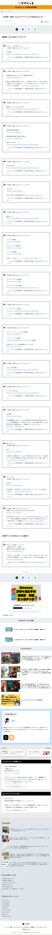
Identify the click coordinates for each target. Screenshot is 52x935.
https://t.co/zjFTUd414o (15, 248)
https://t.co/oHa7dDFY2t (15, 132)
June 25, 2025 (24, 787)
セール (7, 927)
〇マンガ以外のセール (7, 887)
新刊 (11, 927)
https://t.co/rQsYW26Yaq (15, 54)
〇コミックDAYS (6, 910)
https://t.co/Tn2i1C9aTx (14, 334)
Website (11, 741)
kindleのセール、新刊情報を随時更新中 (26, 7)
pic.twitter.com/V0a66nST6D (18, 460)
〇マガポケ (5, 908)
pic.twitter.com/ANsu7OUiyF (30, 288)
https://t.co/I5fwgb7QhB (15, 551)
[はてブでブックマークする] (29, 29)
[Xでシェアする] (16, 29)
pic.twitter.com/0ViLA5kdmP (14, 559)
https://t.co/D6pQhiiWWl (15, 191)
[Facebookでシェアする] (23, 29)
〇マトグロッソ (6, 912)
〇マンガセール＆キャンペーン (9, 883)
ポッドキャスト (17, 927)
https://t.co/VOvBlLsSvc (15, 416)
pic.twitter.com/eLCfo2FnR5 (30, 168)
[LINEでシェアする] (35, 29)
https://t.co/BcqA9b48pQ (15, 168)
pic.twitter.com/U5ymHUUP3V (22, 491)
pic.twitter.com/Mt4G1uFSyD (30, 86)
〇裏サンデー (5, 914)
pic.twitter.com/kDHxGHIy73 (30, 109)
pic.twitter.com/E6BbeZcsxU (13, 784)
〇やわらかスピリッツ (7, 917)
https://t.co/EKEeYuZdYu (15, 311)
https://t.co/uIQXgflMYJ (14, 513)
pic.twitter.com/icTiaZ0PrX (14, 346)
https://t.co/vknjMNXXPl (15, 218)
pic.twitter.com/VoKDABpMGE (15, 426)
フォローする (27, 609)
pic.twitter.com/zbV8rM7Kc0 (31, 393)
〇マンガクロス (6, 906)
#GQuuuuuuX (28, 782)
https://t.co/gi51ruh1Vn (28, 801)
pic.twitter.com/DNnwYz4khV (30, 311)
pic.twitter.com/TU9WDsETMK (30, 370)
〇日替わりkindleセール (8, 879)
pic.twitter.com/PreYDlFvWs (30, 258)
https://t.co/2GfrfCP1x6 (14, 370)
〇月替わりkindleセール (8, 881)
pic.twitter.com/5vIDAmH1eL (30, 218)
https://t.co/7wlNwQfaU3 (15, 77)
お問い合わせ (26, 930)
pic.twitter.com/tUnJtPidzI (36, 521)
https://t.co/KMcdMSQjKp (15, 485)
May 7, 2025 (23, 810)
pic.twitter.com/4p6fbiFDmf (35, 195)
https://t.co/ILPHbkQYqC (15, 138)
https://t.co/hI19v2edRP (15, 254)
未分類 (11, 615)
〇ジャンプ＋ (5, 900)
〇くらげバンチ (6, 902)
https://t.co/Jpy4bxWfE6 (15, 145)
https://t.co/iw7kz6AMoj (15, 281)
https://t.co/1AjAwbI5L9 (15, 242)
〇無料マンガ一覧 (6, 885)
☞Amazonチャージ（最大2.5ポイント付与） (13, 889)
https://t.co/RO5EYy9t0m (15, 393)
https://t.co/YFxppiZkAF (13, 773)
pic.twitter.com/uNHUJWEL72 (30, 54)
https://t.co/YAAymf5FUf (15, 288)
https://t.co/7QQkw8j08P (15, 109)
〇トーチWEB (5, 904)
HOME (26, 924)
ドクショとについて (41, 927)
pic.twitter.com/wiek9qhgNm (30, 145)
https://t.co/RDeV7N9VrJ (15, 340)
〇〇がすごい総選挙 (29, 927)
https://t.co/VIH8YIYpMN (15, 452)
